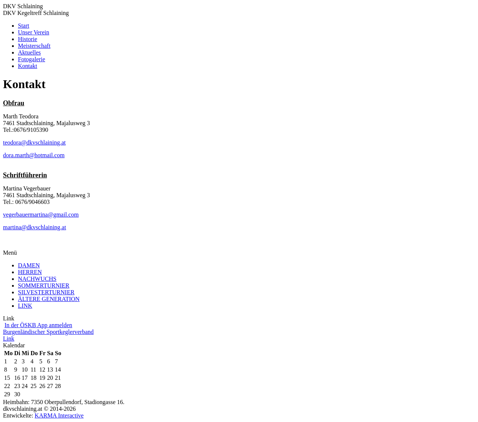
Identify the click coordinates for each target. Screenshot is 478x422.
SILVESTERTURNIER (46, 292)
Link (8, 338)
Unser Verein (33, 32)
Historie (27, 39)
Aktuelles (29, 52)
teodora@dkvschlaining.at (34, 142)
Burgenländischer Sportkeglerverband (48, 332)
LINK (25, 305)
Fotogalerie (31, 59)
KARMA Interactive (59, 415)
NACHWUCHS (37, 279)
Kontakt (27, 66)
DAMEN (29, 265)
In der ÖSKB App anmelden (38, 325)
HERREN (30, 272)
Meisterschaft (34, 46)
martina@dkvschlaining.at (34, 227)
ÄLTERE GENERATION (49, 299)
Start (23, 25)
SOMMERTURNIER (43, 285)
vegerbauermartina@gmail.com (41, 214)
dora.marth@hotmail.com (34, 155)
